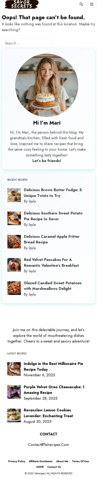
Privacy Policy (16, 461)
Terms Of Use (80, 461)
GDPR (40, 467)
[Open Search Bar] (81, 4)
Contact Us (54, 467)
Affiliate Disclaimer (41, 461)
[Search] (59, 44)
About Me (62, 461)
